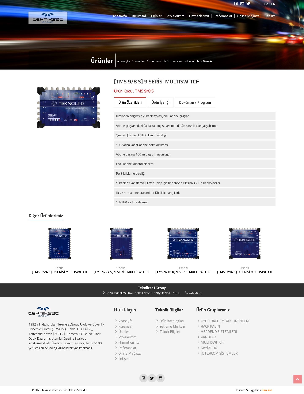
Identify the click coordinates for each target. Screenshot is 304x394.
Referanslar (223, 16)
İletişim (270, 16)
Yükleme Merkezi (170, 326)
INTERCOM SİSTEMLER (217, 353)
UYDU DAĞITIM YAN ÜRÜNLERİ (222, 321)
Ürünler (156, 16)
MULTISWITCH (210, 342)
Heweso (267, 390)
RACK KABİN (208, 326)
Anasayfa (120, 16)
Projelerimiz (175, 16)
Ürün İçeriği (160, 102)
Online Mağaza (248, 16)
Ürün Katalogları (169, 321)
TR (266, 4)
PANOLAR (206, 337)
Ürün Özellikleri (130, 102)
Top (297, 379)
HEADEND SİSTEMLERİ (216, 331)
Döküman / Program (195, 102)
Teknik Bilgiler (167, 331)
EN (273, 4)
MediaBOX (206, 348)
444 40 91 (193, 292)
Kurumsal (139, 16)
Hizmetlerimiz (199, 16)
